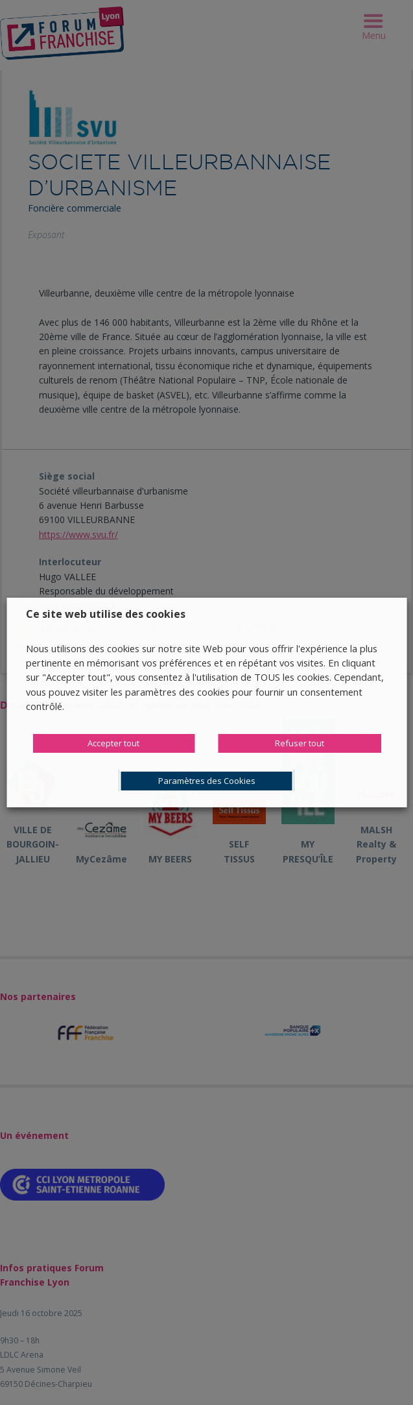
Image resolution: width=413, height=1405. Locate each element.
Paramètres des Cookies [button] (206, 781)
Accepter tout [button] (113, 743)
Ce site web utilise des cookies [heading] (105, 613)
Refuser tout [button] (299, 743)
